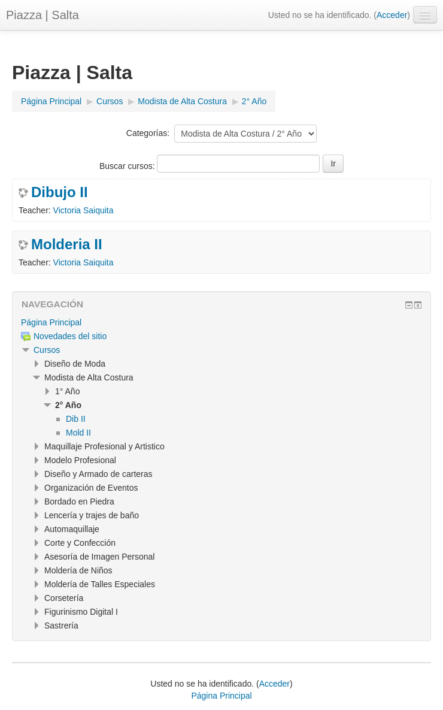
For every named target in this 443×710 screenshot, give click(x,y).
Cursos (47, 350)
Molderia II (66, 244)
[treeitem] (221, 322)
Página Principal (51, 322)
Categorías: (147, 133)
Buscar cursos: (128, 166)
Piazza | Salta (42, 15)
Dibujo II (59, 192)
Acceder (392, 15)
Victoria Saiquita (83, 210)
